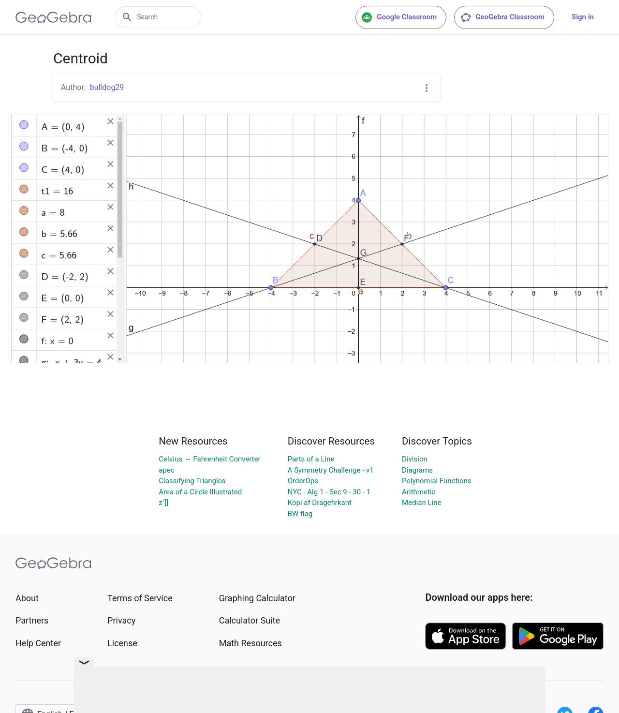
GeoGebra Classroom (502, 17)
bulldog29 (107, 87)
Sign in (583, 17)
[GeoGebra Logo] (53, 17)
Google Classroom (399, 17)
